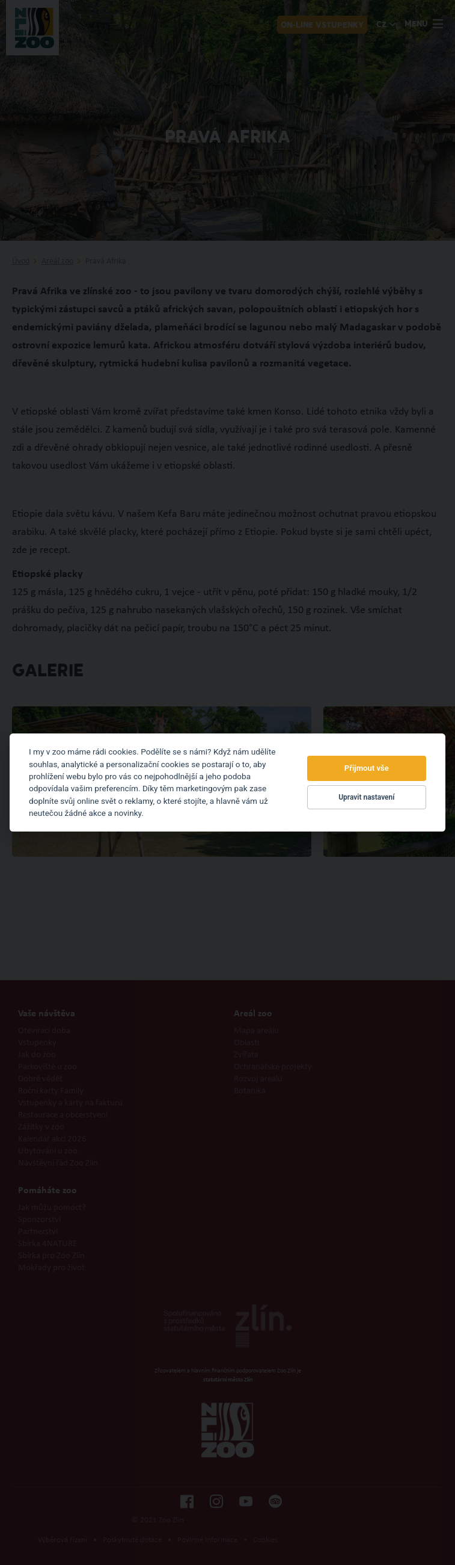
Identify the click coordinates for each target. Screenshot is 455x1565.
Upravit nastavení (366, 797)
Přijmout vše (366, 768)
